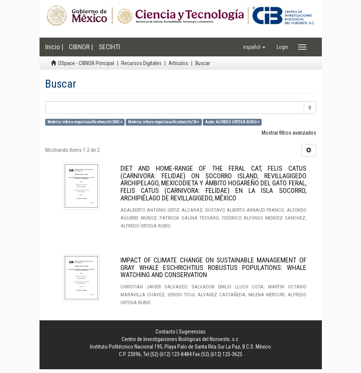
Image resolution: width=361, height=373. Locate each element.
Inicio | (54, 47)
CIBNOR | (81, 47)
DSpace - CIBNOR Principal (86, 63)
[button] (254, 47)
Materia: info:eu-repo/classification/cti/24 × (163, 122)
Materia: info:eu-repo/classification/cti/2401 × (84, 122)
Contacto (165, 332)
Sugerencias (192, 332)
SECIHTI (109, 47)
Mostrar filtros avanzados (289, 133)
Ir (310, 108)
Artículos (178, 63)
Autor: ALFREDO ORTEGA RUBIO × (232, 122)
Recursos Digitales (141, 63)
